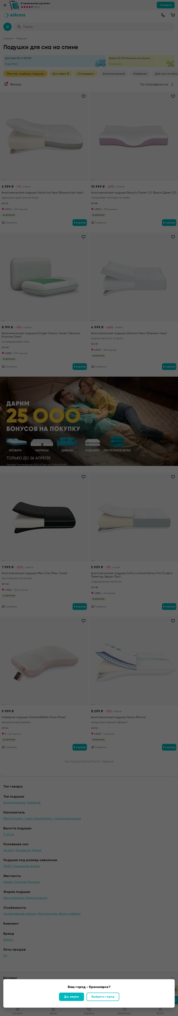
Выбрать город (103, 996)
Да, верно (71, 996)
